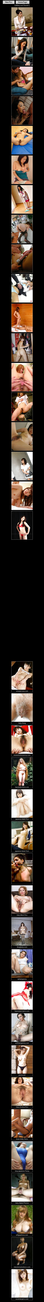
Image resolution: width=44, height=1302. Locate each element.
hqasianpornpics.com (22, 996)
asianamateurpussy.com (22, 740)
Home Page (22, 2)
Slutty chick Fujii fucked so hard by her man (22, 466)
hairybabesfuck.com (22, 772)
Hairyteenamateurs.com (22, 1252)
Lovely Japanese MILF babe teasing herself (22, 169)
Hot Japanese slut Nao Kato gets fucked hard (22, 51)
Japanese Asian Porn (22, 836)
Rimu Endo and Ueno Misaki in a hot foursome (22, 495)
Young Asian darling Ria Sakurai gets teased (22, 407)
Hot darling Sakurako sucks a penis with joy (22, 318)
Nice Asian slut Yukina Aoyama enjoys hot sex (22, 21)
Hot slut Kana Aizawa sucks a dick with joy (22, 199)
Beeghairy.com (22, 932)
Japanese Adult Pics (22, 804)
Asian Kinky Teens (22, 1124)
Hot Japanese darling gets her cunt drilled (22, 377)
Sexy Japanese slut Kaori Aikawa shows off (22, 347)
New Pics (8, 2)
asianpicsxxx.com (22, 676)
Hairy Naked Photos (22, 1188)
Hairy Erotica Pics (22, 1092)
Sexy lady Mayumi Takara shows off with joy (22, 525)
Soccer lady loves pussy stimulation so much (22, 140)
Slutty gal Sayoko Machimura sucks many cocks (22, 110)
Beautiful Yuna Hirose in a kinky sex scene (22, 258)
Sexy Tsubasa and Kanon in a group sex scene (22, 81)
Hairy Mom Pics (22, 900)
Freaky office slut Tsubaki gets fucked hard (22, 229)
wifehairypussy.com (22, 1028)
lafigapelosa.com (22, 1220)
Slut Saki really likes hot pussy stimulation (22, 288)
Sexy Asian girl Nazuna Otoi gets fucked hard (22, 436)
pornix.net (22, 1060)
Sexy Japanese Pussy (22, 1156)
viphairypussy (22, 964)
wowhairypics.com (22, 1284)
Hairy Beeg (22, 708)
